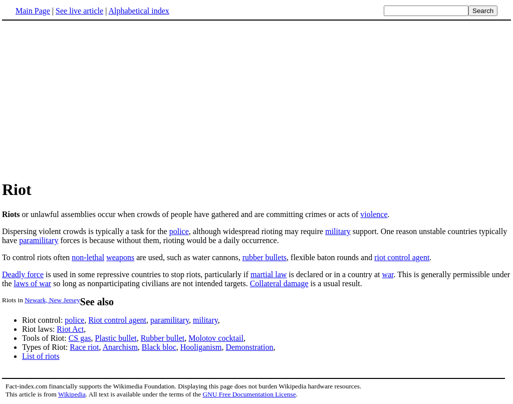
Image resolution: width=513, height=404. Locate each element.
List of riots (41, 356)
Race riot (84, 347)
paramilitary (38, 240)
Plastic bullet (116, 338)
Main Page (33, 11)
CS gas (80, 338)
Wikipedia (72, 394)
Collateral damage (279, 283)
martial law (268, 274)
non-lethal (88, 257)
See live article (79, 11)
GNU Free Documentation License (249, 394)
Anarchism (120, 347)
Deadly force (23, 274)
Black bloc (159, 347)
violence (373, 214)
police (179, 231)
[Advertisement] (256, 100)
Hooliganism (201, 347)
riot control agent (401, 257)
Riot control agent (117, 320)
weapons (120, 257)
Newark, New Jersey (52, 300)
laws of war (33, 283)
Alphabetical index (138, 11)
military (338, 231)
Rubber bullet (163, 338)
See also (97, 301)
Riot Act (70, 329)
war (387, 274)
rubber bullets (264, 257)
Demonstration (249, 347)
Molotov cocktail (215, 338)
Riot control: (43, 320)
